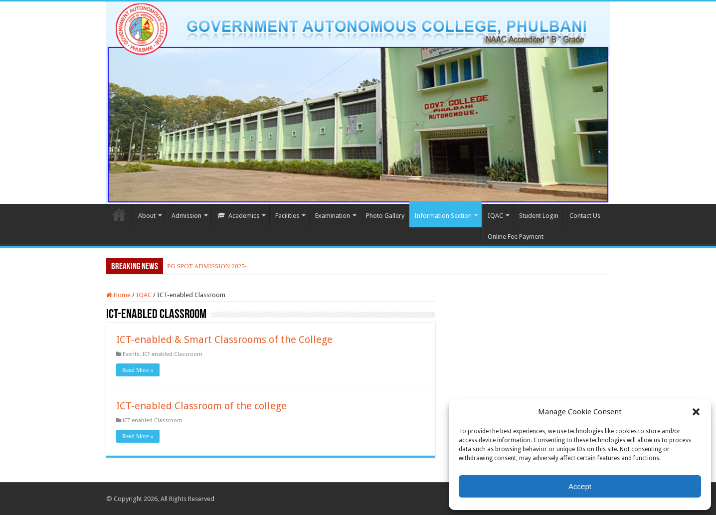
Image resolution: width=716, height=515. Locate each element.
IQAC (495, 215)
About (147, 215)
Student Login (538, 215)
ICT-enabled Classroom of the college (201, 406)
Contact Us (584, 215)
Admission (186, 215)
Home (119, 214)
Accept (579, 486)
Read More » (138, 369)
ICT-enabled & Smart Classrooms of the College (224, 339)
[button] (696, 412)
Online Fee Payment (515, 236)
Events (131, 354)
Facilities (287, 215)
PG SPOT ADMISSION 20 (202, 266)
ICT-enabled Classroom (172, 354)
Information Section (443, 215)
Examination (332, 215)
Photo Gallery (385, 215)
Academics (238, 215)
